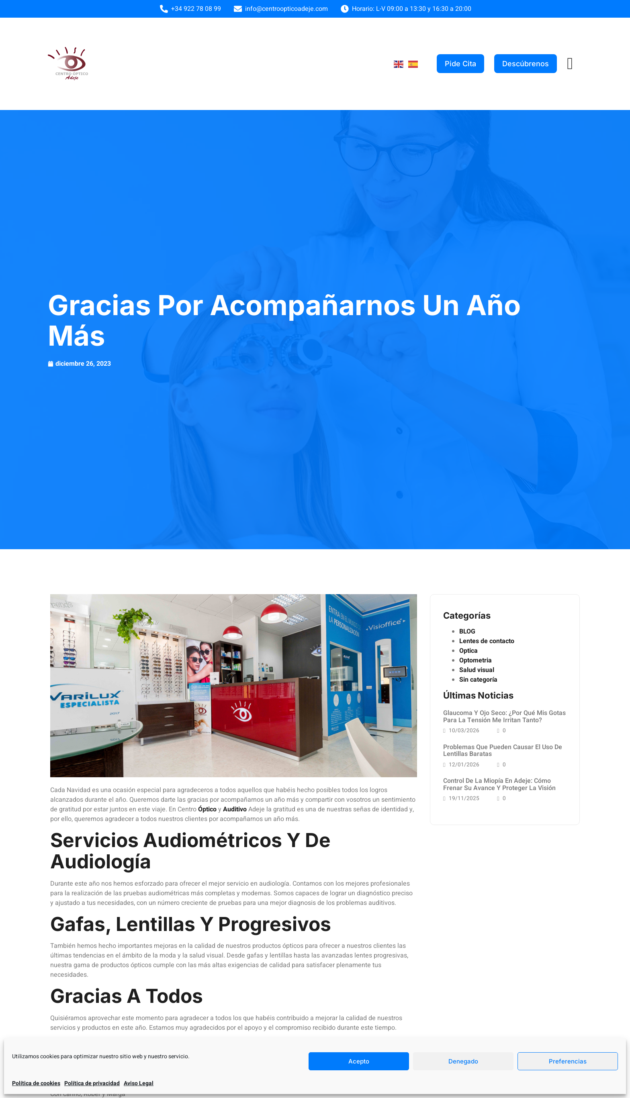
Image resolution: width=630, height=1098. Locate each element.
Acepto (358, 1061)
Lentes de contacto (486, 641)
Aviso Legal (138, 1083)
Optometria (475, 660)
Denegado (463, 1061)
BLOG (467, 631)
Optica (468, 651)
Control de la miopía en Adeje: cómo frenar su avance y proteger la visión (499, 785)
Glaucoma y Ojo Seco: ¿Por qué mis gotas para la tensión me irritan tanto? (504, 716)
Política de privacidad (92, 1083)
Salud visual (476, 670)
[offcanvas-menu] (570, 63)
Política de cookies (36, 1083)
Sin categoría (478, 679)
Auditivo (235, 809)
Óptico (207, 809)
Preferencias (568, 1061)
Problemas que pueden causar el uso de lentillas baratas (502, 750)
